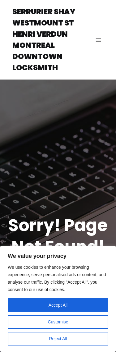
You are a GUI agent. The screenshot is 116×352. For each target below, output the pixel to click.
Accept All (58, 305)
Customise (58, 321)
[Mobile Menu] (98, 39)
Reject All (58, 338)
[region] (58, 299)
